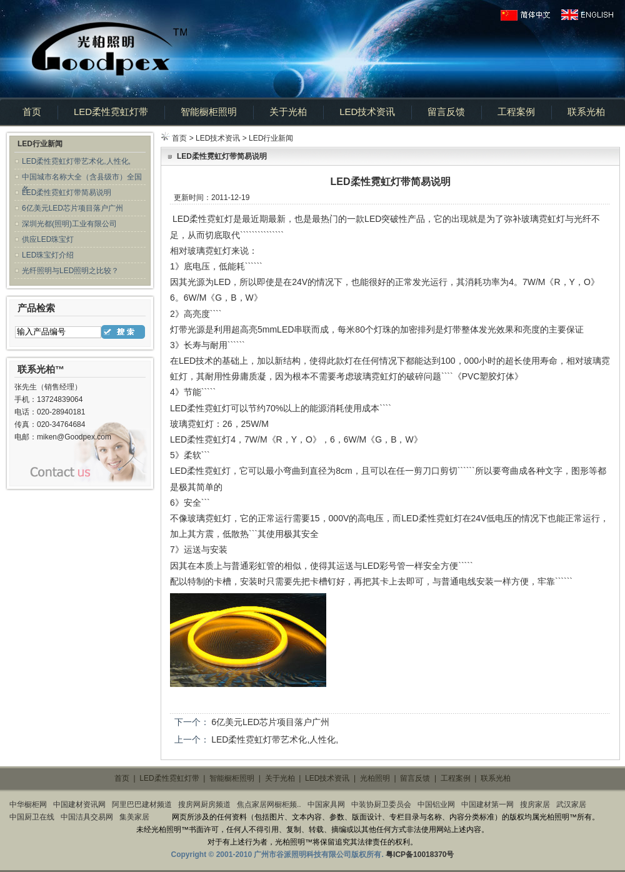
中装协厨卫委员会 (381, 804)
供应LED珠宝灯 (48, 239)
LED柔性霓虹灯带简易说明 (66, 192)
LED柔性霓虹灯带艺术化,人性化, (76, 161)
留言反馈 (446, 111)
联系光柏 (586, 111)
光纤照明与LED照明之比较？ (70, 270)
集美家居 (134, 817)
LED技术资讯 (367, 111)
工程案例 (516, 111)
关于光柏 (288, 111)
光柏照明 (375, 778)
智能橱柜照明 (209, 111)
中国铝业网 (436, 804)
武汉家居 (571, 804)
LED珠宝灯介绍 (48, 255)
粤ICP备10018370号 (420, 854)
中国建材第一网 (487, 804)
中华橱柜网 (28, 804)
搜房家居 (535, 804)
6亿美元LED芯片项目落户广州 (72, 208)
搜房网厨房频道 (204, 804)
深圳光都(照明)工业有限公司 (69, 223)
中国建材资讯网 (79, 804)
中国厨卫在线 (31, 817)
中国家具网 (326, 804)
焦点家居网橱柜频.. (269, 804)
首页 (31, 111)
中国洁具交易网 (87, 817)
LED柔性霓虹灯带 (111, 111)
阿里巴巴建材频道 (142, 804)
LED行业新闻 (271, 138)
